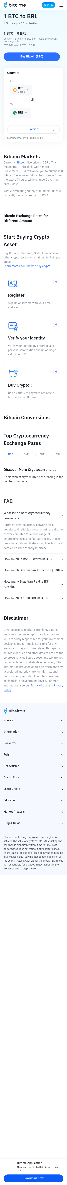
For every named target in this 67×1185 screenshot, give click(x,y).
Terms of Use (39, 685)
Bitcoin (21, 162)
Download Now (33, 1178)
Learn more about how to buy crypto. (27, 266)
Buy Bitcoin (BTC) (31, 56)
